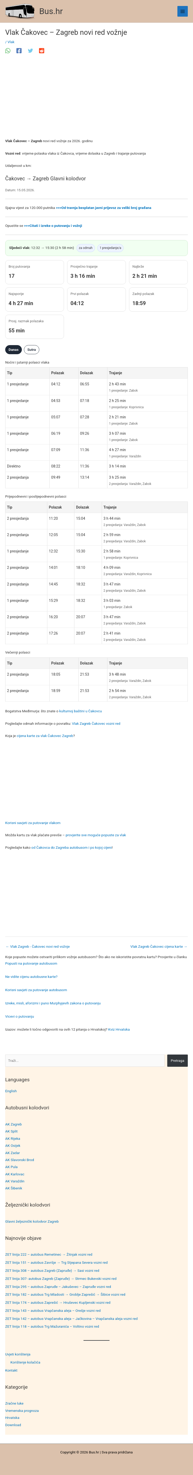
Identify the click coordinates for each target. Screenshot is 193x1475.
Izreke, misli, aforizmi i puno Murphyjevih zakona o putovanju (53, 1003)
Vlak (11, 42)
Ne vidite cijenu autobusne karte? (31, 976)
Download (13, 1425)
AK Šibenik (13, 1188)
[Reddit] (41, 50)
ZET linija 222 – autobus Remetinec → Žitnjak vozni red (48, 1254)
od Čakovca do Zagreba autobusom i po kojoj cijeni (71, 847)
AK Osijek (12, 1145)
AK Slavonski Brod (19, 1160)
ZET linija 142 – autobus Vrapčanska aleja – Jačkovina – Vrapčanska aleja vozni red (71, 1318)
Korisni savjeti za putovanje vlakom (33, 823)
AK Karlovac (14, 1174)
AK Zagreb (13, 1124)
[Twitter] (30, 50)
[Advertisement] (96, 99)
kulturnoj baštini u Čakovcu (80, 711)
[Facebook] (19, 50)
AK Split (11, 1131)
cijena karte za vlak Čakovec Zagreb (45, 736)
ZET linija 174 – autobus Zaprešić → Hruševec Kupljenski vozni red (58, 1302)
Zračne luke (14, 1403)
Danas (13, 349)
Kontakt (11, 1370)
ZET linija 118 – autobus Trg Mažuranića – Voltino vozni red (52, 1326)
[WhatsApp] (7, 50)
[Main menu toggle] (182, 11)
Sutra (31, 349)
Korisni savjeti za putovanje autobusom (36, 990)
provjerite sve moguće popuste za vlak (96, 835)
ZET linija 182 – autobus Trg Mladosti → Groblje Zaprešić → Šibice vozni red (65, 1294)
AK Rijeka (12, 1138)
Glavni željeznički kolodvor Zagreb (32, 1221)
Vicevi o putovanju (19, 1016)
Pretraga (177, 1060)
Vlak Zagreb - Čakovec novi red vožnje (38, 946)
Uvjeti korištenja (17, 1354)
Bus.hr (51, 11)
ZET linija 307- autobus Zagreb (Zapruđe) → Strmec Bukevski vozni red (61, 1278)
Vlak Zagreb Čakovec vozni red (96, 723)
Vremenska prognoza (22, 1410)
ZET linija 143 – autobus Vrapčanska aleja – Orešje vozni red (53, 1310)
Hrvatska (12, 1417)
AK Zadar (12, 1153)
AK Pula (11, 1167)
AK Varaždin (14, 1181)
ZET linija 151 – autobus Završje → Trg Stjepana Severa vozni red (56, 1262)
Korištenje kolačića (25, 1362)
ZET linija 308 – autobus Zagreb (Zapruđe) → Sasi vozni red (52, 1270)
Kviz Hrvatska (119, 1029)
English (11, 1091)
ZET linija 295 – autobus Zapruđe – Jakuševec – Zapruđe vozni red (58, 1287)
